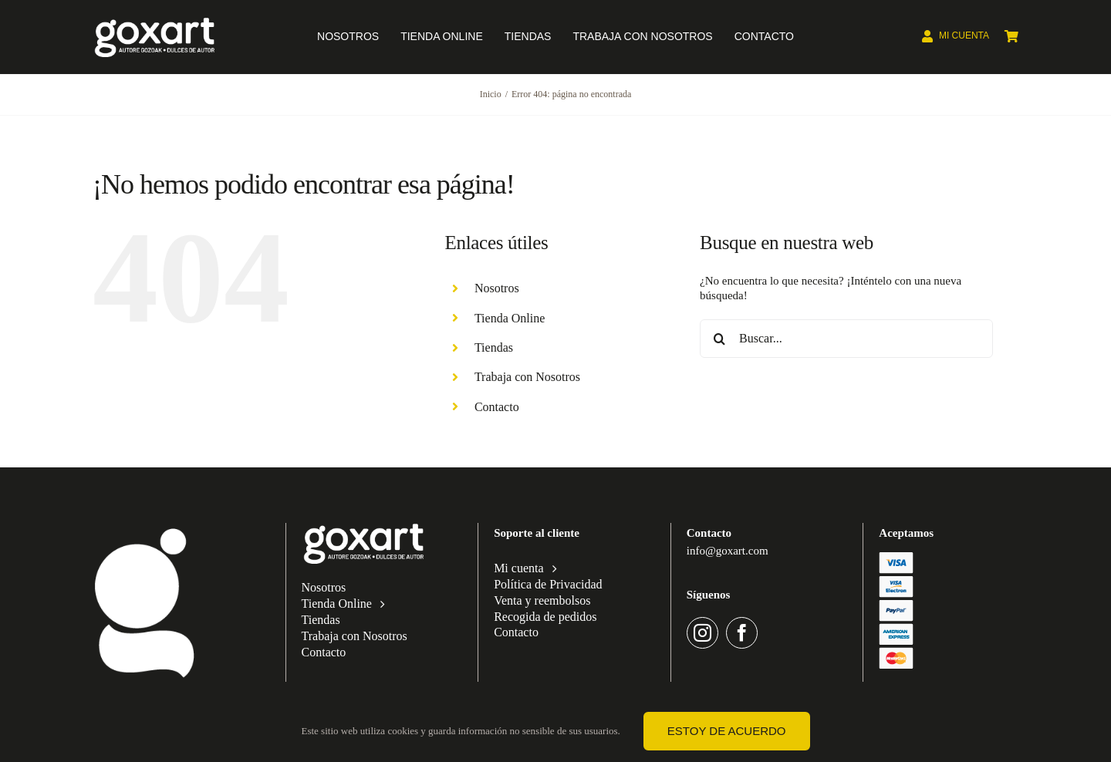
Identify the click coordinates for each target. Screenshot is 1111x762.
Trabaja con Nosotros (527, 376)
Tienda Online (509, 318)
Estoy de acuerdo (726, 730)
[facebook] (742, 633)
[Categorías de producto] (145, 528)
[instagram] (702, 633)
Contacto (496, 406)
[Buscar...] (846, 338)
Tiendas (493, 347)
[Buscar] (719, 338)
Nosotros (496, 288)
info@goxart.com (727, 551)
